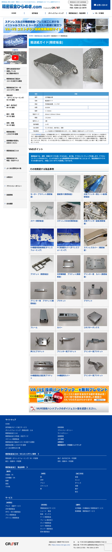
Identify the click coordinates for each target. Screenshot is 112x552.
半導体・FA (9, 475)
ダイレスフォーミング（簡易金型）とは (19, 430)
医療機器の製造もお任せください (13, 141)
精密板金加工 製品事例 (15, 467)
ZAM (41, 480)
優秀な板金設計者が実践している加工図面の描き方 (13, 71)
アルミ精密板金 (10, 515)
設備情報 (10, 195)
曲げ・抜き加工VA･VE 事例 (12, 106)
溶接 (76, 486)
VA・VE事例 (98, 13)
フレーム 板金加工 (46, 520)
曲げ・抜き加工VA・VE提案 (67, 458)
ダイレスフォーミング (56, 13)
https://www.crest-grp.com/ (61, 545)
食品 (6, 483)
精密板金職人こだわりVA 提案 (12, 133)
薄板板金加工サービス (47, 508)
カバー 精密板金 (45, 526)
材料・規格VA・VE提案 (65, 461)
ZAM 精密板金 (10, 509)
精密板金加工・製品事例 (77, 13)
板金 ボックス (45, 514)
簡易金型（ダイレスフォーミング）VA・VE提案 (21, 458)
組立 (76, 491)
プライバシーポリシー (14, 186)
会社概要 (10, 203)
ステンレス (44, 486)
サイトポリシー (63, 433)
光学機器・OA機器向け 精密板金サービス (89, 508)
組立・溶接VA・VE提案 (13, 461)
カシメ (77, 480)
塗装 (76, 477)
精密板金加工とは (13, 150)
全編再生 (15, 50)
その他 (7, 486)
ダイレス (78, 483)
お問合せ (10, 177)
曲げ (76, 489)
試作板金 (35, 13)
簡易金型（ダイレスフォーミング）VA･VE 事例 (16, 97)
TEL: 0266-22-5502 (78, 5)
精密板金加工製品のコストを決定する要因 (14, 80)
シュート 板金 (45, 511)
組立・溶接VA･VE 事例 (11, 115)
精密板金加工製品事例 (42, 36)
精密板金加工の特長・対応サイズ (13, 159)
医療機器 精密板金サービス (85, 511)
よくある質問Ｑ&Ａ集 (14, 168)
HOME (14, 13)
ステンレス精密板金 (12, 439)
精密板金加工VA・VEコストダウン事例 (14, 88)
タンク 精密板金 (45, 523)
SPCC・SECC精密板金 (13, 512)
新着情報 (61, 427)
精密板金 (38, 134)
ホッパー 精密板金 (46, 529)
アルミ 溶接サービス (13, 506)
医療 (6, 480)
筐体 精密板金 (45, 532)
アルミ (42, 483)
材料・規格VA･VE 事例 (11, 124)
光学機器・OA (10, 478)
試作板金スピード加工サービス (16, 427)
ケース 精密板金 (45, 517)
